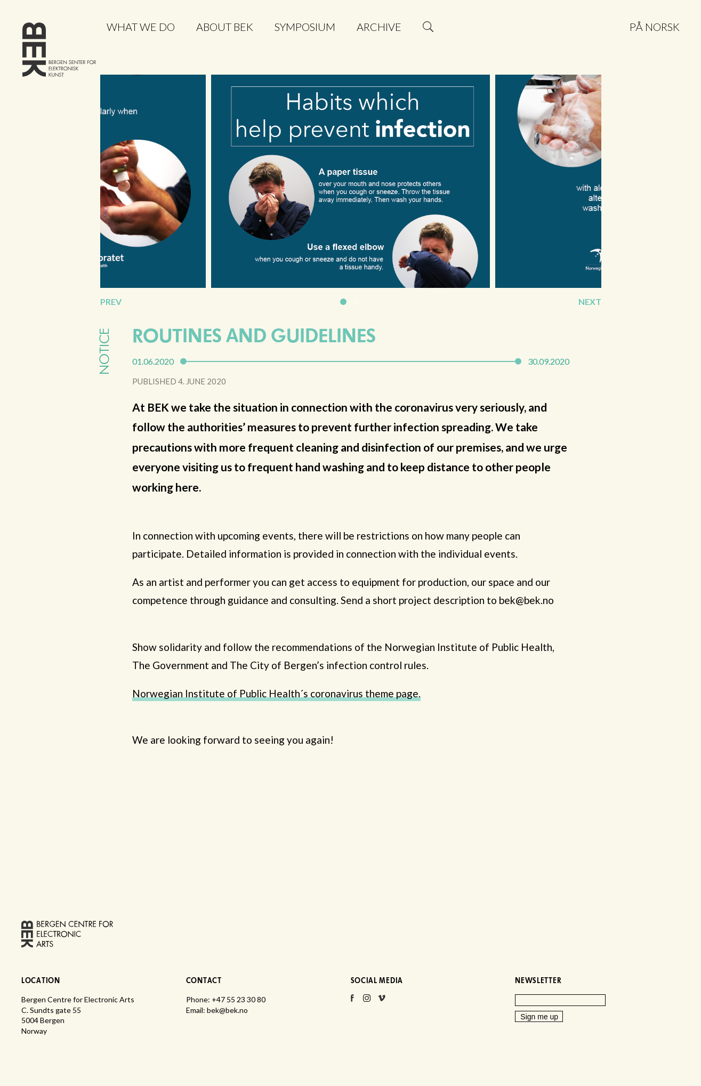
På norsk (655, 26)
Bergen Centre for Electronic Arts (59, 52)
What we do (141, 26)
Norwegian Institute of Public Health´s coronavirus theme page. (276, 693)
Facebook (352, 1001)
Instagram (366, 1001)
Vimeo (381, 1001)
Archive (379, 26)
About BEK (224, 26)
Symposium (305, 26)
